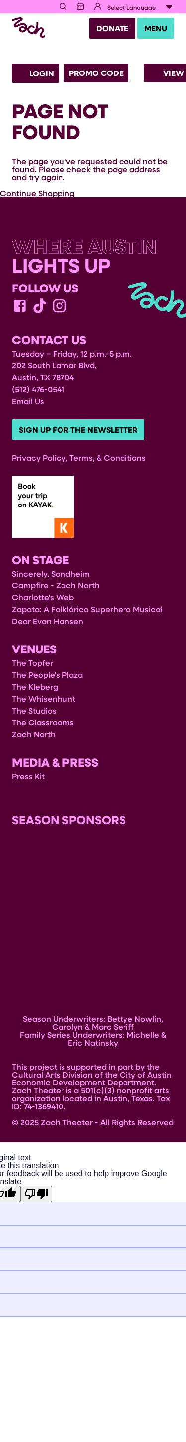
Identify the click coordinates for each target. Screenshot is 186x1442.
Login (35, 73)
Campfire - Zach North (56, 585)
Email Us (28, 401)
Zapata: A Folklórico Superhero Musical (87, 609)
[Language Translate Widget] (140, 7)
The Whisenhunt (43, 698)
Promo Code (96, 73)
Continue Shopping (37, 193)
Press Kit (28, 776)
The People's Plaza (47, 674)
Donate (112, 28)
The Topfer (32, 662)
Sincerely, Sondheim (51, 573)
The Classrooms (43, 722)
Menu (155, 28)
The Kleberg (35, 686)
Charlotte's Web (43, 597)
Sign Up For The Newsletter (78, 429)
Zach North (34, 734)
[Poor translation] (36, 1194)
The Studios (34, 710)
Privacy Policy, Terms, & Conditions (79, 457)
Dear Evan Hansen (47, 621)
